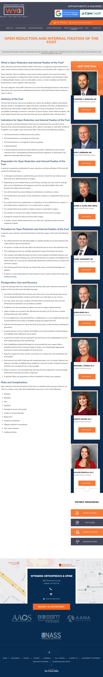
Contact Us (97, 28)
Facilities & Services (35, 28)
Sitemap (36, 658)
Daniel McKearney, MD (83, 259)
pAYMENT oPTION (86, 532)
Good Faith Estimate (40, 662)
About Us (9, 28)
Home (2, 28)
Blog (87, 28)
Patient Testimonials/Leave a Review (73, 28)
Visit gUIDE (85, 523)
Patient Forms (86, 513)
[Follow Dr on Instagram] (54, 653)
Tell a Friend (60, 658)
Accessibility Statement (91, 658)
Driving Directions (51, 599)
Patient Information (54, 28)
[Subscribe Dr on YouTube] (58, 653)
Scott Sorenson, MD (82, 153)
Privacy (26, 658)
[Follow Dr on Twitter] (49, 653)
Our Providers (20, 28)
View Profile (86, 110)
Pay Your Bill (60, 22)
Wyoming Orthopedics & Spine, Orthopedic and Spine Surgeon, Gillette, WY (30, 52)
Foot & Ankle (79, 52)
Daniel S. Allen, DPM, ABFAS (85, 206)
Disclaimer (15, 658)
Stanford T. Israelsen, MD (85, 99)
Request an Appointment (81, 22)
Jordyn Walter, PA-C (83, 419)
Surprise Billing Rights (61, 662)
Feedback (47, 658)
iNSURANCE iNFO (86, 542)
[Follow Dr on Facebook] (45, 653)
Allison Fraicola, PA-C (83, 472)
